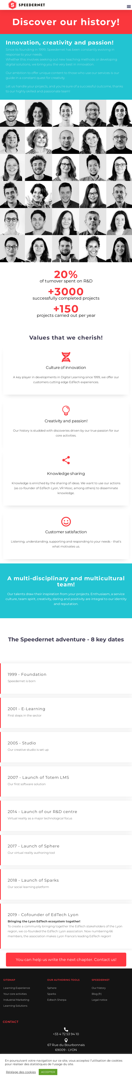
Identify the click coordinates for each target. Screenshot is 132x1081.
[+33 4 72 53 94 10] (66, 1029)
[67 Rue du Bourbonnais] (66, 1040)
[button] (128, 6)
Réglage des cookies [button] (21, 1072)
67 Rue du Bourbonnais (66, 1045)
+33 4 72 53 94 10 (66, 1034)
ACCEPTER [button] (48, 1071)
